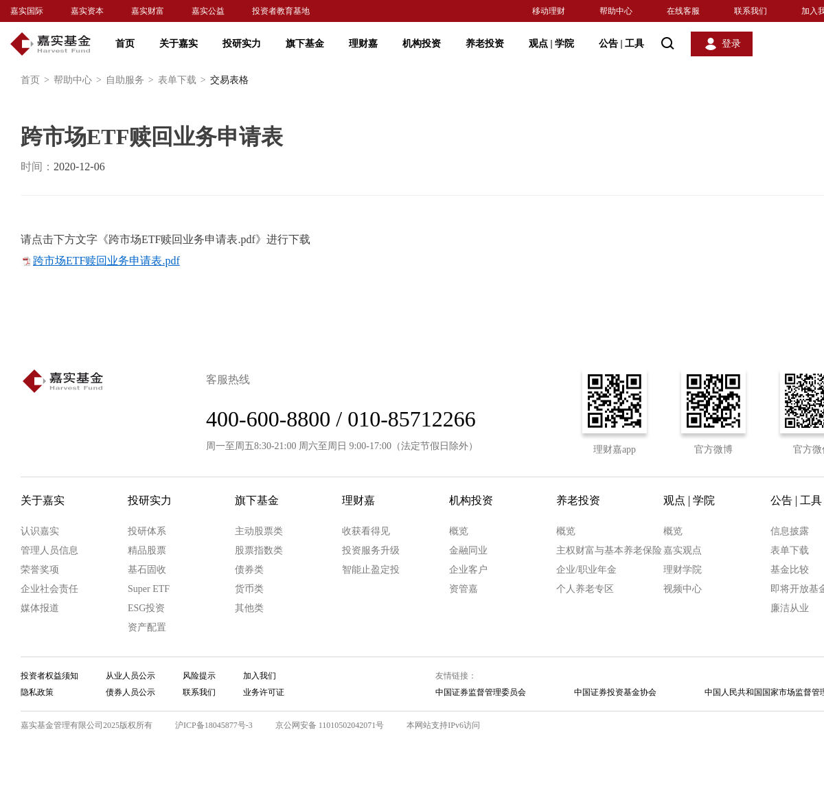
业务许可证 (263, 692)
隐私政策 (37, 692)
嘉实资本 (87, 11)
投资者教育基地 (281, 11)
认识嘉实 (40, 531)
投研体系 (147, 531)
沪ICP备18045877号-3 (214, 725)
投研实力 (241, 43)
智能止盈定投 (371, 569)
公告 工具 (621, 43)
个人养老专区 (585, 589)
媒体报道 (40, 608)
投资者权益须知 (49, 676)
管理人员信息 (49, 550)
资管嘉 (463, 589)
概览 (458, 531)
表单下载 (184, 80)
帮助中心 (615, 11)
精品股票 (147, 550)
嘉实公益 (208, 11)
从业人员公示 (130, 676)
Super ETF (149, 589)
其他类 (249, 608)
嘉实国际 (26, 11)
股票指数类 (259, 550)
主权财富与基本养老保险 (609, 550)
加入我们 (259, 676)
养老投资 (485, 43)
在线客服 (683, 11)
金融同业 (468, 550)
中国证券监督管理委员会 (480, 692)
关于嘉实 (178, 43)
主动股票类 (259, 531)
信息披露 (789, 531)
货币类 (249, 589)
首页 (125, 43)
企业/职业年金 (586, 569)
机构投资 (421, 43)
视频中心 (682, 589)
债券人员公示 (130, 692)
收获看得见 (366, 531)
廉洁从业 (789, 608)
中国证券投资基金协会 (615, 692)
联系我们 (750, 11)
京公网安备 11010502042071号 (330, 725)
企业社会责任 (49, 589)
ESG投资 (146, 608)
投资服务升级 (371, 550)
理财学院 (682, 569)
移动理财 (548, 11)
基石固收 (147, 569)
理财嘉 (363, 43)
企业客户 (468, 569)
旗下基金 (305, 43)
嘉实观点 (682, 550)
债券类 (249, 569)
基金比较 (789, 569)
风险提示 (199, 676)
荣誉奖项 (40, 569)
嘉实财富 (147, 11)
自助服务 (132, 80)
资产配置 (147, 627)
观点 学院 (551, 43)
